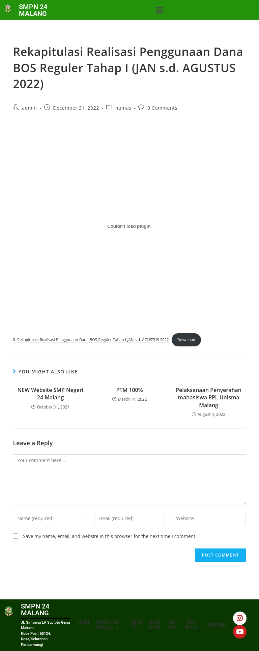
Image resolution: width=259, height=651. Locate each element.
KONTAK (216, 625)
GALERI (173, 624)
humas (123, 108)
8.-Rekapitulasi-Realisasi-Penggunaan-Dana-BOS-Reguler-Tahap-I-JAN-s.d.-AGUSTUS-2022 (91, 339)
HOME (83, 624)
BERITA (136, 624)
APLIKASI (191, 624)
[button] (159, 10)
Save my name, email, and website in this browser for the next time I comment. (110, 536)
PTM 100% (129, 390)
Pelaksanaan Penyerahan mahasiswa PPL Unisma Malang (208, 397)
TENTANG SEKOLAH (107, 624)
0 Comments (162, 108)
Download (186, 339)
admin (29, 108)
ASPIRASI (154, 624)
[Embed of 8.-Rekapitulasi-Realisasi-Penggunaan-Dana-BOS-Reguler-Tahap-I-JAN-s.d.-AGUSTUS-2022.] (129, 226)
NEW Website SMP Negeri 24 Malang (51, 393)
